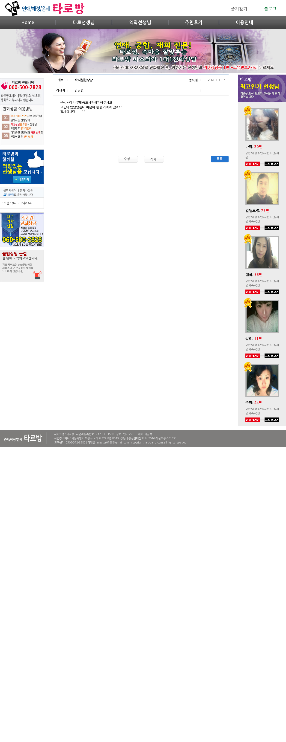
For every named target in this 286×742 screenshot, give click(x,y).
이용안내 (244, 22)
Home (27, 22)
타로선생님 (84, 22)
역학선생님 (140, 22)
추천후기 (194, 22)
